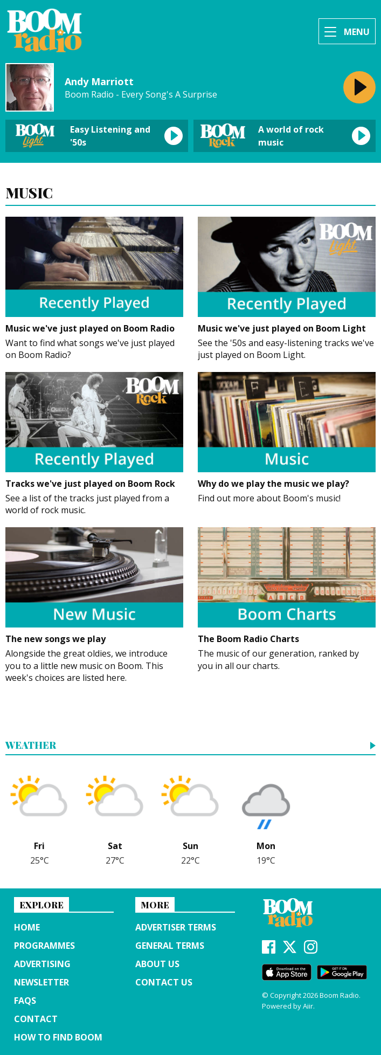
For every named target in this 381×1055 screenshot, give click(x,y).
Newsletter (41, 982)
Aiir (308, 1006)
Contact (36, 1019)
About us (157, 964)
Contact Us (163, 982)
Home (27, 927)
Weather (30, 745)
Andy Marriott (99, 81)
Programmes (44, 945)
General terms (169, 945)
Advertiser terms (175, 927)
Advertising (42, 964)
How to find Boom (58, 1037)
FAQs (25, 1000)
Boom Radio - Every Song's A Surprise (141, 94)
